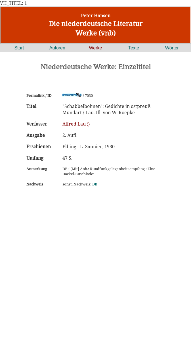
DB (94, 184)
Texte (133, 47)
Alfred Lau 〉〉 (76, 124)
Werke (95, 47)
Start (19, 47)
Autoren (57, 47)
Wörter (172, 47)
